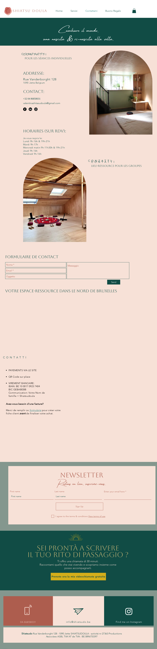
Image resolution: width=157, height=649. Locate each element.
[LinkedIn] (30, 109)
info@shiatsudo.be (78, 621)
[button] (76, 11)
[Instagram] (36, 109)
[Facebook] (25, 109)
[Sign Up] (79, 506)
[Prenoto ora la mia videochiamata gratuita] (78, 576)
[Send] (113, 282)
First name (15, 491)
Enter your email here (114, 491)
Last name (59, 491)
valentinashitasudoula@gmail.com (41, 103)
